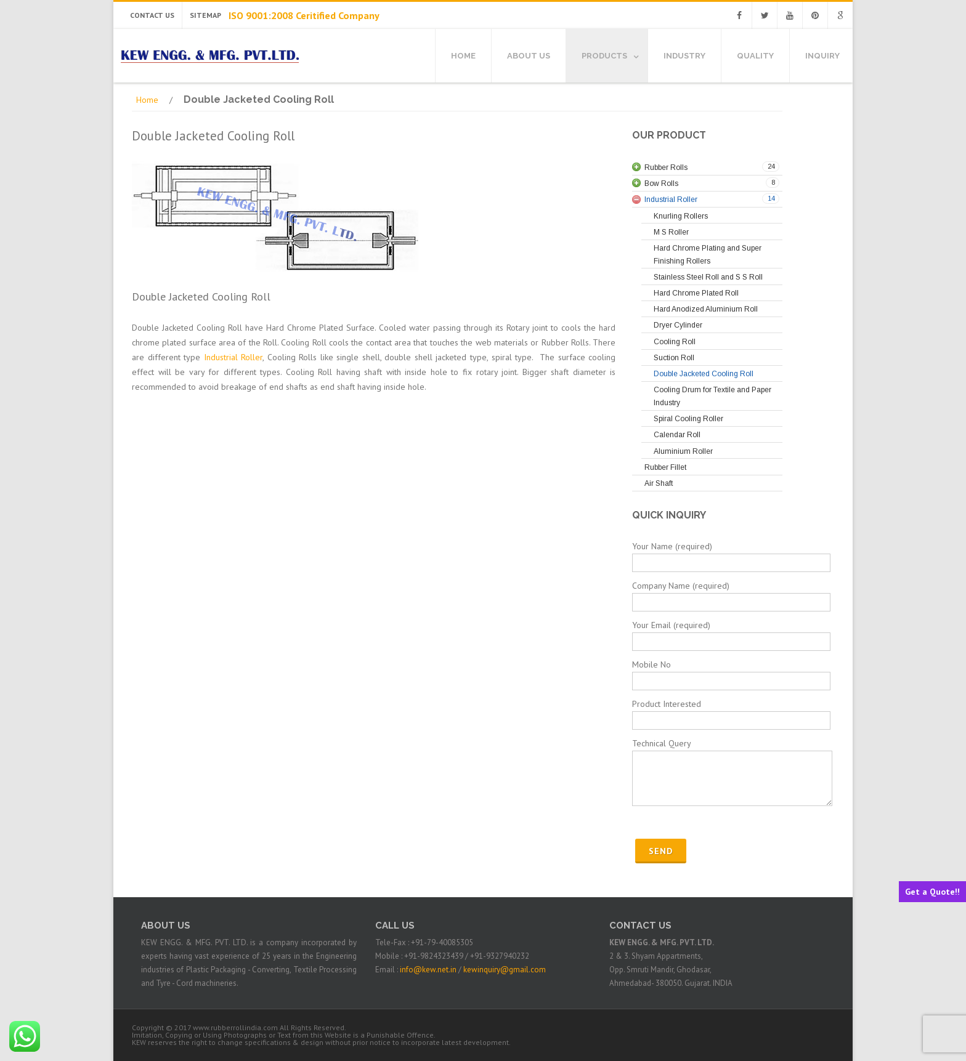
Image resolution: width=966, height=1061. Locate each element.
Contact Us (152, 15)
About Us (528, 55)
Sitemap (205, 15)
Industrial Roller (233, 357)
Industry (684, 55)
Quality (755, 55)
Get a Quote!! (932, 891)
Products (604, 55)
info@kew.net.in (428, 969)
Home (463, 55)
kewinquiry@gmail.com (504, 969)
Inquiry (822, 55)
